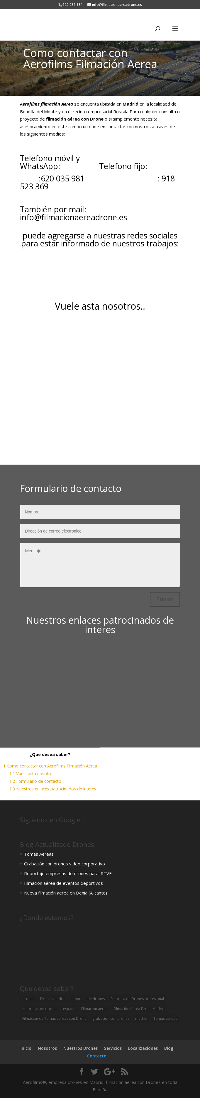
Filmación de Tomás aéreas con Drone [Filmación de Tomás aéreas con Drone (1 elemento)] (54, 1018)
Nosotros (47, 1048)
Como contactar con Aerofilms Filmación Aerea (50, 766)
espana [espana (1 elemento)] (69, 1008)
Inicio (26, 1048)
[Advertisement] (100, 687)
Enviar (165, 599)
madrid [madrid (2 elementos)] (141, 1018)
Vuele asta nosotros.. (32, 773)
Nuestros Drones (80, 1048)
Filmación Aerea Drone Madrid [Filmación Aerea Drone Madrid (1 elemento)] (139, 1008)
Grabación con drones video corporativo (64, 864)
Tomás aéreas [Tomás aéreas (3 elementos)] (165, 1018)
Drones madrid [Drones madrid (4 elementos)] (53, 998)
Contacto (96, 1056)
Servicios (113, 1048)
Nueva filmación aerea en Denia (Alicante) (65, 893)
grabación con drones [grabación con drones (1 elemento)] (110, 1018)
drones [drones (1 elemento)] (28, 998)
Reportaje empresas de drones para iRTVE (68, 873)
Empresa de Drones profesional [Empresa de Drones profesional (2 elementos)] (137, 998)
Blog (168, 1048)
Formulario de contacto (35, 781)
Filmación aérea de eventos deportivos (63, 883)
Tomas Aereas (39, 854)
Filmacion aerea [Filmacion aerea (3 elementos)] (94, 1008)
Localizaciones (143, 1048)
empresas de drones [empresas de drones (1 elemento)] (39, 1008)
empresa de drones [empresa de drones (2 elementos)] (88, 998)
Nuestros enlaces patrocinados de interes (52, 789)
